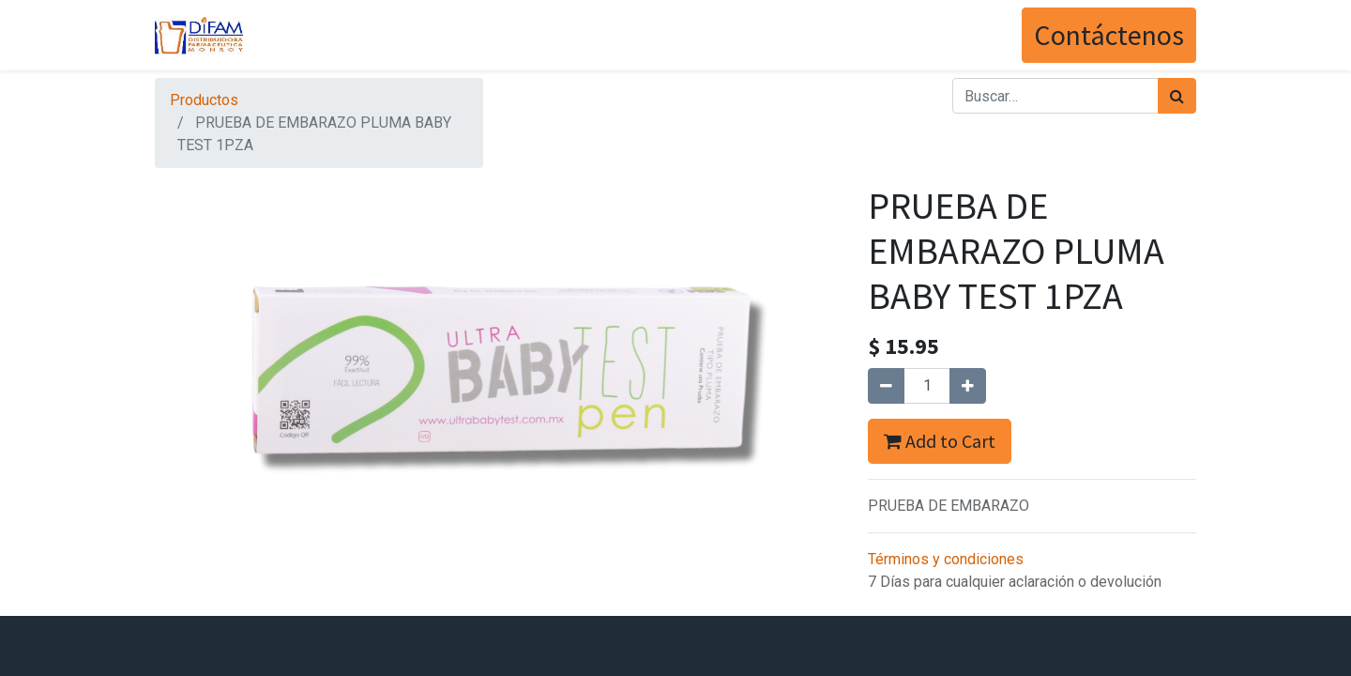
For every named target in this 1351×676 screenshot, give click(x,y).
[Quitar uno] (886, 386)
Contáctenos (1109, 35)
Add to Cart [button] (939, 441)
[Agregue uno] (967, 386)
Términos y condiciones (946, 559)
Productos (204, 100)
